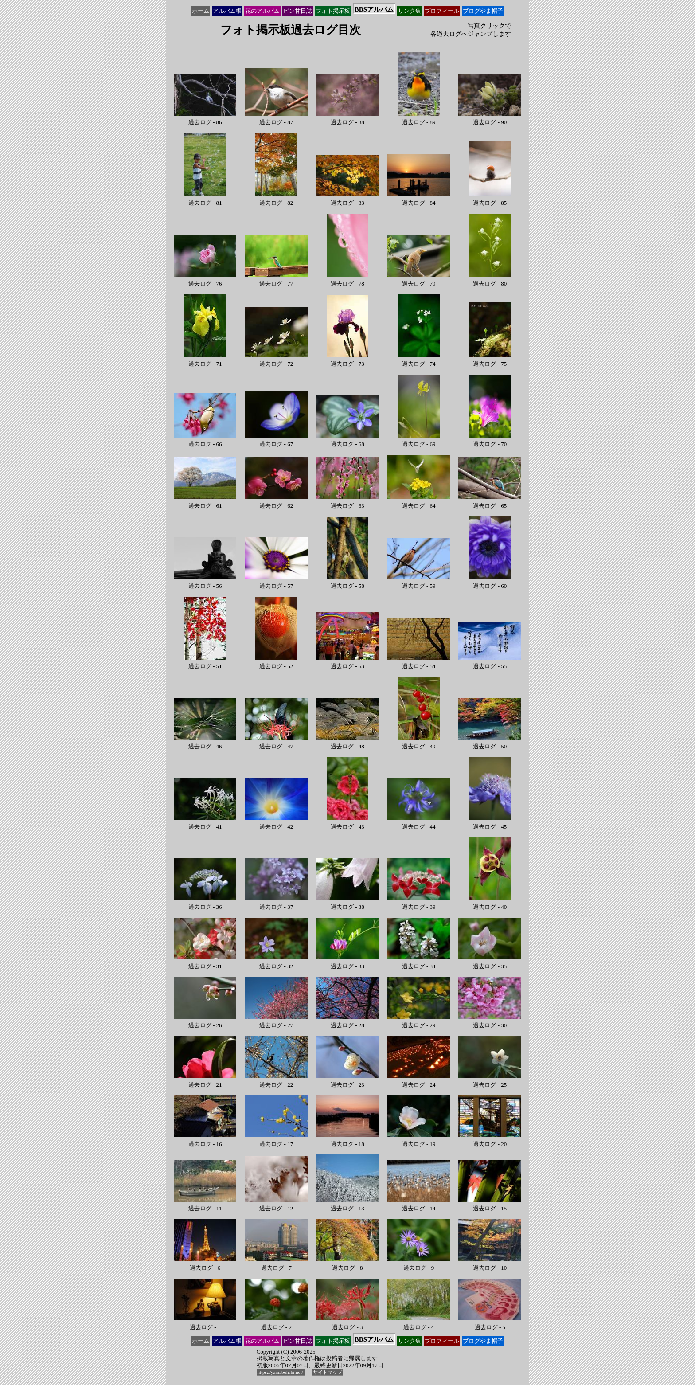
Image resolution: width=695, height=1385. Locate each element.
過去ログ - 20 (489, 1140)
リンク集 (409, 11)
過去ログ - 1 (205, 1323)
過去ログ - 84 (418, 200)
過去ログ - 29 (418, 1022)
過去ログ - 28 (347, 1022)
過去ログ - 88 (347, 119)
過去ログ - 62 (276, 502)
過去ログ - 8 (347, 1264)
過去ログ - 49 (419, 743)
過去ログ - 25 (489, 1081)
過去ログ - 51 (205, 663)
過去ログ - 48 (347, 743)
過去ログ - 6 (205, 1264)
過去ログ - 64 (418, 502)
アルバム (227, 11)
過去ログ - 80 (490, 280)
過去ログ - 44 (418, 823)
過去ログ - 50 (489, 743)
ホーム (200, 11)
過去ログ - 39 (418, 904)
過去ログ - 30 (489, 1022)
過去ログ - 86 (205, 119)
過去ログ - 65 (489, 502)
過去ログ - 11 (205, 1205)
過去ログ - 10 (489, 1264)
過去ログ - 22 (276, 1081)
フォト (333, 11)
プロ (442, 11)
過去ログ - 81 (205, 200)
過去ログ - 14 (418, 1205)
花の (262, 11)
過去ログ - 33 (347, 963)
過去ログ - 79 (418, 280)
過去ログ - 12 (276, 1205)
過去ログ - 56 (205, 583)
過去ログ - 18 (347, 1140)
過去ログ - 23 (347, 1081)
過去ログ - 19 (418, 1140)
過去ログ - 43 (348, 823)
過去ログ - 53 (347, 663)
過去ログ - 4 (418, 1323)
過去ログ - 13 (347, 1205)
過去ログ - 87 (276, 119)
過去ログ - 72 (276, 361)
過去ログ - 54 (418, 663)
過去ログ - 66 (205, 441)
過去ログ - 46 (205, 743)
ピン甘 (297, 11)
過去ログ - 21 (205, 1081)
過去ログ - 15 (489, 1205)
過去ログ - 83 (347, 200)
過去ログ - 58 (348, 583)
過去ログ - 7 (276, 1264)
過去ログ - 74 (419, 361)
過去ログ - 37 (276, 904)
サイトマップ (327, 1372)
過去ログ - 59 (418, 583)
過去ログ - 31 (205, 963)
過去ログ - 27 (276, 1022)
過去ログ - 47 (276, 743)
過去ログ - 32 (276, 963)
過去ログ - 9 (418, 1264)
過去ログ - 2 (276, 1323)
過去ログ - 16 (205, 1140)
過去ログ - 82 (276, 200)
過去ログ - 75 (490, 361)
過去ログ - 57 (276, 583)
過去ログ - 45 (490, 823)
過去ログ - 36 (205, 904)
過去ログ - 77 (276, 280)
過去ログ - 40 (490, 904)
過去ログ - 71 (205, 361)
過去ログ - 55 (489, 663)
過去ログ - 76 (205, 280)
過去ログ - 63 (347, 502)
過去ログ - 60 (490, 583)
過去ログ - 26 (205, 1022)
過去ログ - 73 (348, 361)
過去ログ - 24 (418, 1081)
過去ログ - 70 (490, 441)
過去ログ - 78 (348, 280)
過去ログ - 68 (347, 441)
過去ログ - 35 (489, 963)
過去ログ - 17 (276, 1140)
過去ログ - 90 (489, 119)
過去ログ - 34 (418, 963)
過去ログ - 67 (276, 441)
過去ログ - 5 (489, 1323)
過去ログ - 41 (205, 823)
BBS (374, 9)
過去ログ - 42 (276, 823)
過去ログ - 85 (490, 200)
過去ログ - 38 (347, 904)
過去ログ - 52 (276, 663)
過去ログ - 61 (205, 502)
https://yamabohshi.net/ (281, 1372)
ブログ (483, 11)
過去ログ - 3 (347, 1323)
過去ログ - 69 (419, 441)
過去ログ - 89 (419, 119)
